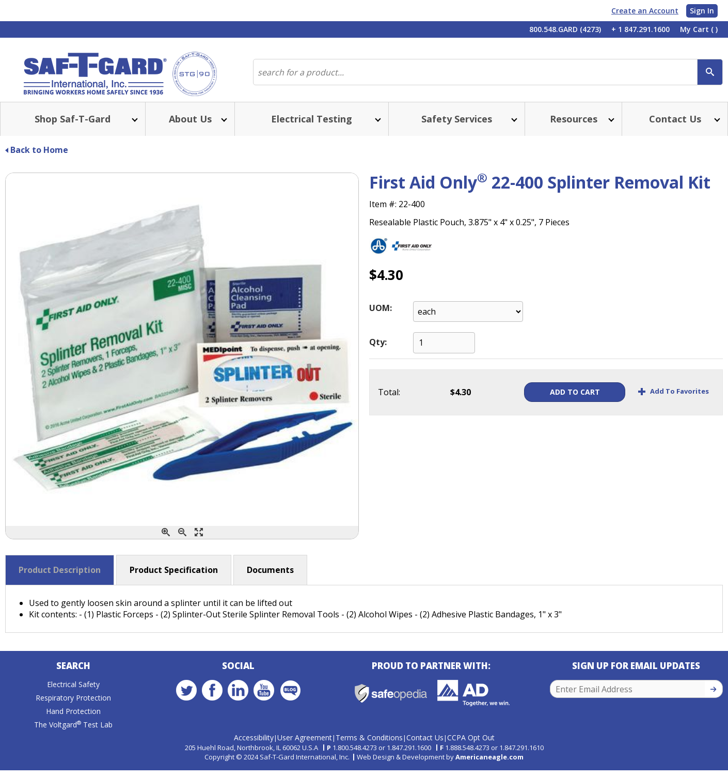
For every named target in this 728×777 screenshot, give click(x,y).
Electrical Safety (73, 694)
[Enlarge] (199, 540)
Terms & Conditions (369, 744)
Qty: (378, 350)
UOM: (380, 316)
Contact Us (425, 744)
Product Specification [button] (174, 578)
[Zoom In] (166, 540)
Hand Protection (73, 721)
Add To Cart (563, 400)
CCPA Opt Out (471, 744)
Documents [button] (270, 578)
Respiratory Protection (73, 707)
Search (73, 675)
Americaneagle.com (489, 763)
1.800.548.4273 (355, 754)
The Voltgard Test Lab (73, 734)
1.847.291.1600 (409, 754)
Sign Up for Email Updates (636, 675)
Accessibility (254, 744)
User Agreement (304, 744)
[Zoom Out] (182, 540)
